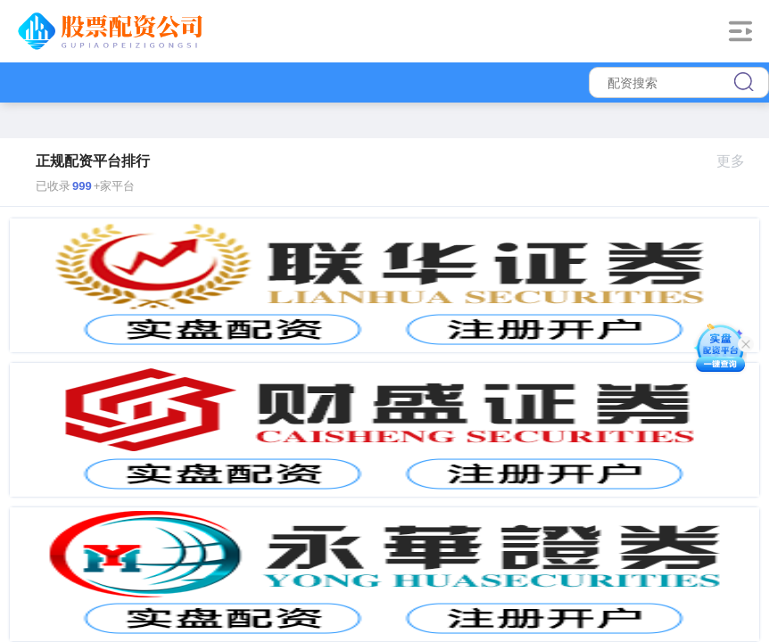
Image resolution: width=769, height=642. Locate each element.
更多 (738, 161)
